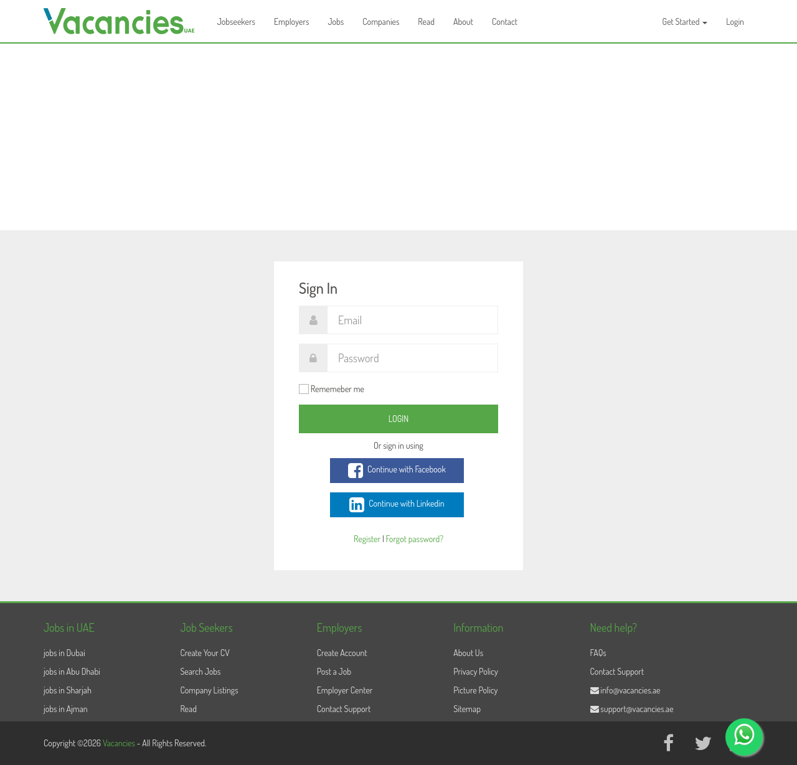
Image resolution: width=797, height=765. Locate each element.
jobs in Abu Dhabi (72, 671)
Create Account (342, 652)
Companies (380, 21)
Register (367, 538)
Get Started (685, 21)
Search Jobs (200, 671)
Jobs (336, 21)
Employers (291, 21)
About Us (468, 652)
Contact (504, 21)
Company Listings (209, 690)
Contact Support (344, 708)
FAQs (598, 652)
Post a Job (334, 671)
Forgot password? (414, 538)
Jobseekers (236, 21)
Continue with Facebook (397, 470)
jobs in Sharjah (68, 690)
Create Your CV (204, 652)
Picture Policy (475, 690)
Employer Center (345, 690)
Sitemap (467, 708)
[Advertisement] (398, 137)
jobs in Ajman (66, 708)
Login (735, 21)
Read (426, 21)
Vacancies (120, 743)
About (463, 21)
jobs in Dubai (64, 652)
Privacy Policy (475, 671)
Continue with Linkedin (396, 505)
